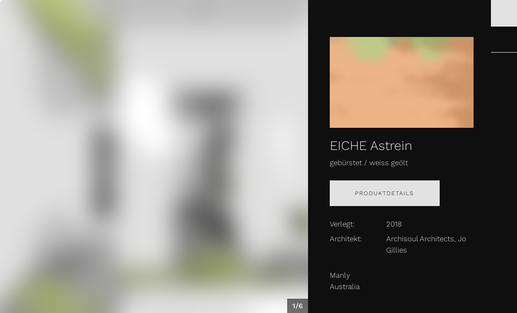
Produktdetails (384, 193)
